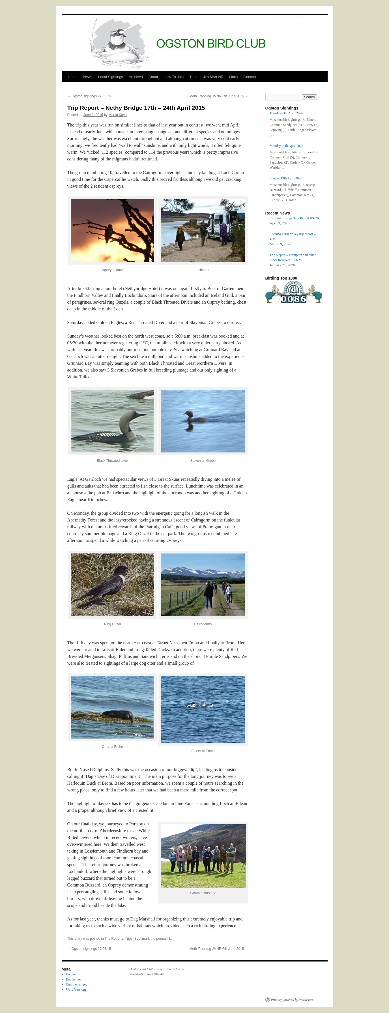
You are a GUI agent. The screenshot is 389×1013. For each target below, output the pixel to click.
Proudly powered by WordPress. (293, 1000)
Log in (70, 974)
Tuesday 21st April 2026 (286, 113)
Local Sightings (110, 77)
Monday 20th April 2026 (286, 146)
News (88, 77)
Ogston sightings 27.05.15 (89, 96)
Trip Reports (114, 939)
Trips (193, 77)
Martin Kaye (118, 115)
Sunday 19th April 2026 (286, 178)
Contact (249, 77)
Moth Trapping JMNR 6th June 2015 (218, 96)
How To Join (174, 77)
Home (73, 77)
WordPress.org (76, 989)
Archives (136, 77)
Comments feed (76, 984)
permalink (163, 939)
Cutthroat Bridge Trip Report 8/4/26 (294, 218)
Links (233, 77)
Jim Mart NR (213, 77)
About (153, 77)
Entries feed (74, 979)
